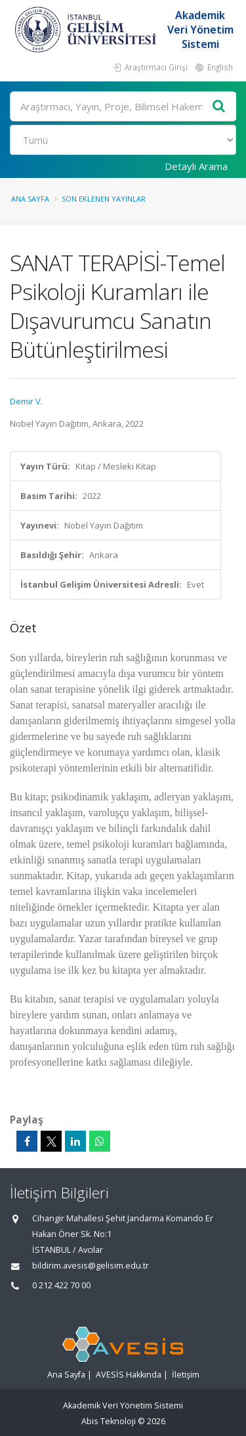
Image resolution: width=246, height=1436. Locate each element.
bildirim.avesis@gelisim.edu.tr (90, 1265)
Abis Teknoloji (108, 1421)
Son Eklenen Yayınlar (104, 199)
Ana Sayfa (30, 199)
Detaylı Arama (196, 166)
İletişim (185, 1374)
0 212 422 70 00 (61, 1285)
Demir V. (26, 401)
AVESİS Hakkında (128, 1374)
